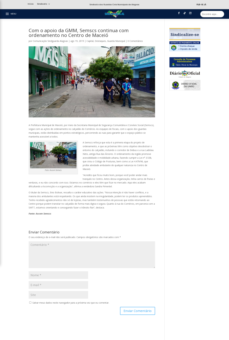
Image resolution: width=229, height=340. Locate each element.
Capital (90, 40)
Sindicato (42, 4)
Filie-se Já (201, 4)
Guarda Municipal (116, 40)
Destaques (100, 40)
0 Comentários (135, 40)
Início (31, 4)
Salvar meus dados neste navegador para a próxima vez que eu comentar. (70, 302)
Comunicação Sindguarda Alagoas (50, 40)
